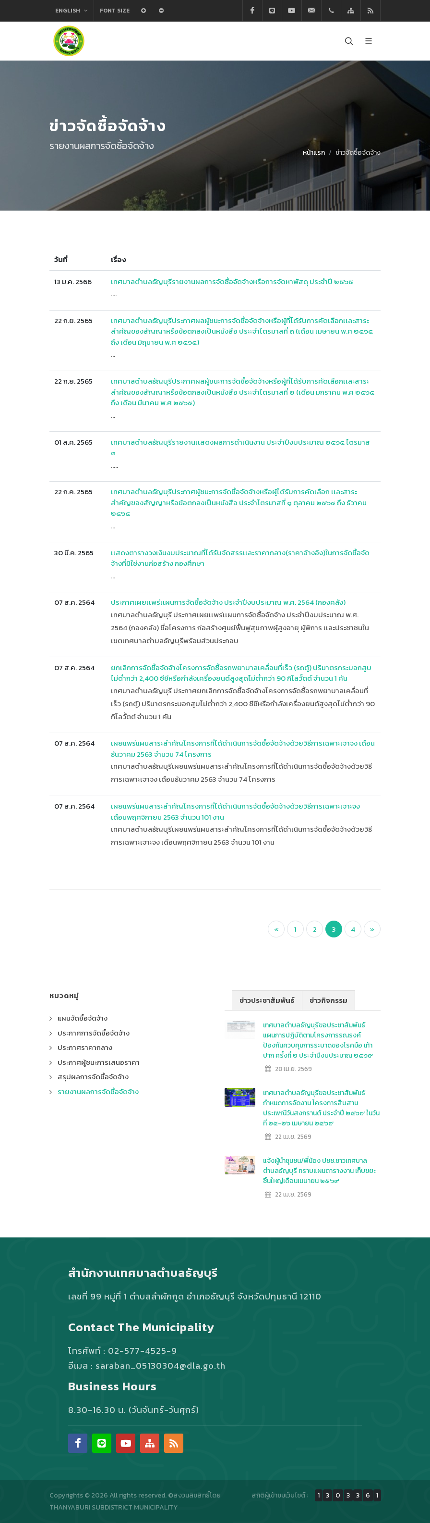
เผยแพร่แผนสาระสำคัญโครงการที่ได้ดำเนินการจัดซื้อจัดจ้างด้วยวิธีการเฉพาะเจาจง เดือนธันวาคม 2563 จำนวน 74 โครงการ (243, 748)
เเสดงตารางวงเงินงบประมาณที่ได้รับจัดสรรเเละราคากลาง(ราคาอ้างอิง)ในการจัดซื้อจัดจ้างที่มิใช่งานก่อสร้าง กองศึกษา (240, 558)
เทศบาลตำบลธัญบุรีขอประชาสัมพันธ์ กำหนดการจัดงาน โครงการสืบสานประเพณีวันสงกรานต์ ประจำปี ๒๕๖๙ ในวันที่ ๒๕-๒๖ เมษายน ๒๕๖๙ (321, 1108)
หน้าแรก (314, 153)
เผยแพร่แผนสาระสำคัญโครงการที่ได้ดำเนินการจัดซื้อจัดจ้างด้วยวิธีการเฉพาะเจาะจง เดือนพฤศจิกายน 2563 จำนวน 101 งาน (235, 811)
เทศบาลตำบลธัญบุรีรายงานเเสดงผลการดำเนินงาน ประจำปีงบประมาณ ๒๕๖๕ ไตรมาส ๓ (240, 448)
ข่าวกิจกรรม (328, 1000)
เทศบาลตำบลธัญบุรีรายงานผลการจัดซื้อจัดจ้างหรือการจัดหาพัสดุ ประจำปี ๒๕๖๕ (232, 281)
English (71, 10)
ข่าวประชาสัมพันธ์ (267, 1000)
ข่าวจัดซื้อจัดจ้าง (358, 153)
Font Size (115, 10)
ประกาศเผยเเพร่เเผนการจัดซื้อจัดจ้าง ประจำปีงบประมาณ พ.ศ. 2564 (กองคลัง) (228, 602)
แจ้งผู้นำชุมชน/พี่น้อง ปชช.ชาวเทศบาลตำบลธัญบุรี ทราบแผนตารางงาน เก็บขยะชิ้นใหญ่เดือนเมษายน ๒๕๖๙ (319, 1171)
